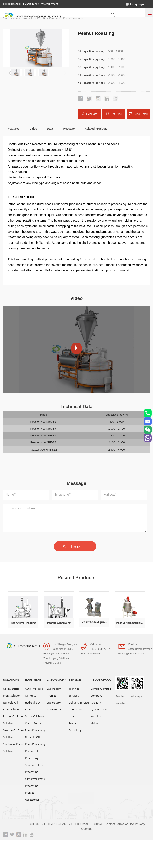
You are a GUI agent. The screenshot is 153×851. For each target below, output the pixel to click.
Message (69, 128)
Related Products (96, 128)
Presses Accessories (32, 796)
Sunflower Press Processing (35, 782)
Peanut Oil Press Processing (66, 18)
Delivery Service (79, 702)
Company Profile (101, 688)
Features (13, 128)
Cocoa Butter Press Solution (11, 692)
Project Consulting (75, 727)
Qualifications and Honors (99, 713)
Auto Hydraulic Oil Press (34, 692)
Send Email (138, 114)
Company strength (96, 699)
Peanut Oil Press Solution (13, 720)
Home (24, 18)
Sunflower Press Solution (13, 747)
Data (50, 128)
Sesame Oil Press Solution (13, 734)
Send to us (75, 547)
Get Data (89, 114)
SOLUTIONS (11, 679)
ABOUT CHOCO (101, 679)
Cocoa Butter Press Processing (35, 727)
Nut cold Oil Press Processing (35, 740)
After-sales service (75, 713)
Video (33, 128)
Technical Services (74, 692)
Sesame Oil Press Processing (35, 768)
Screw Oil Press (34, 716)
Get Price (114, 114)
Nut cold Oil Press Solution (11, 706)
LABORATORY (56, 679)
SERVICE (75, 679)
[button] (64, 71)
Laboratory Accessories (54, 706)
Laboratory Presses (54, 692)
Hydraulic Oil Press (33, 706)
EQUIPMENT (39, 18)
